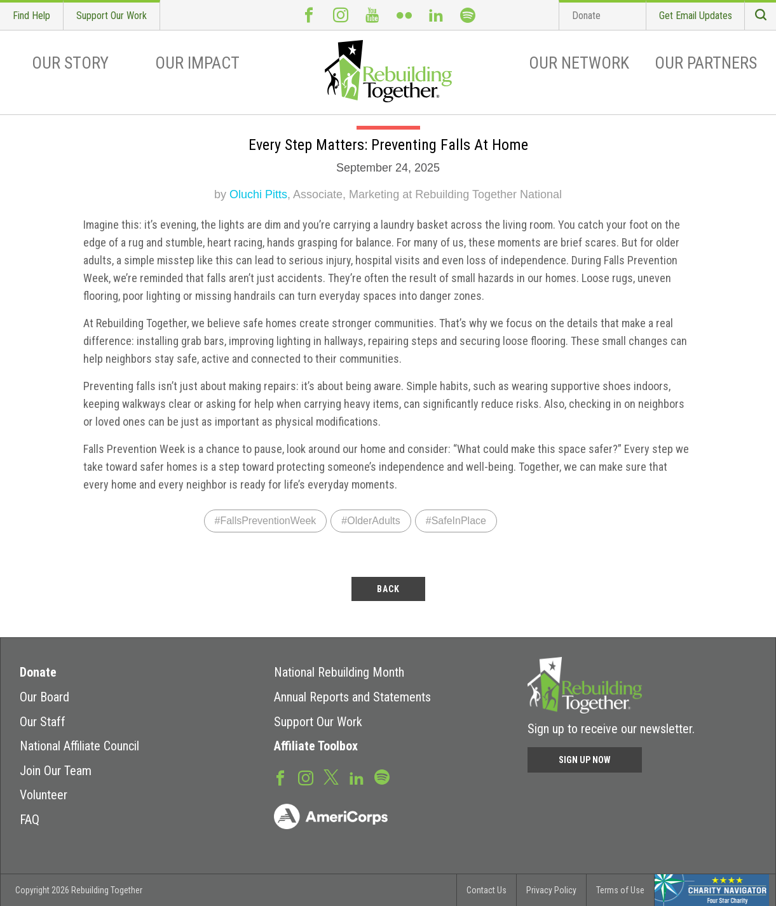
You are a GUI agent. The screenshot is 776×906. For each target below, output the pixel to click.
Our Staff (42, 721)
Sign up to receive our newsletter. (611, 728)
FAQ (29, 819)
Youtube (372, 15)
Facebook (309, 15)
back (388, 589)
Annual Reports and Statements (352, 697)
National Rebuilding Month (339, 672)
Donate (586, 16)
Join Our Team (56, 770)
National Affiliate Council (79, 746)
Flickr (404, 15)
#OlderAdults (370, 520)
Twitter (331, 776)
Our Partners (706, 62)
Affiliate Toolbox (316, 746)
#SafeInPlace (456, 520)
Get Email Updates (695, 16)
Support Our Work (111, 16)
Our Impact (197, 62)
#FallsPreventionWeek (266, 520)
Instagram (341, 15)
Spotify (468, 15)
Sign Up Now (585, 760)
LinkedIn (436, 15)
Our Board (44, 697)
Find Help (31, 16)
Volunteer (43, 794)
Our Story (70, 62)
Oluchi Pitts (258, 194)
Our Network (579, 62)
